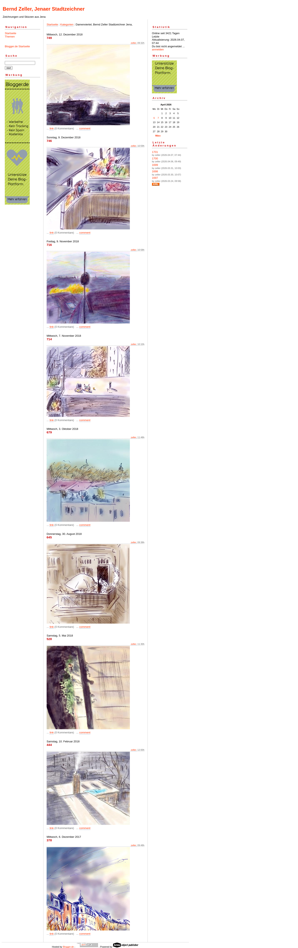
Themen (10, 36)
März (157, 135)
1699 (155, 164)
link (52, 128)
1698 (155, 171)
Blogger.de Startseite (17, 46)
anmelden (158, 49)
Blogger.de (68, 946)
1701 (155, 152)
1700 (155, 158)
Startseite (10, 33)
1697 (155, 177)
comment (84, 128)
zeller (133, 43)
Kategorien (66, 24)
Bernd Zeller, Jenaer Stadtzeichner (43, 9)
